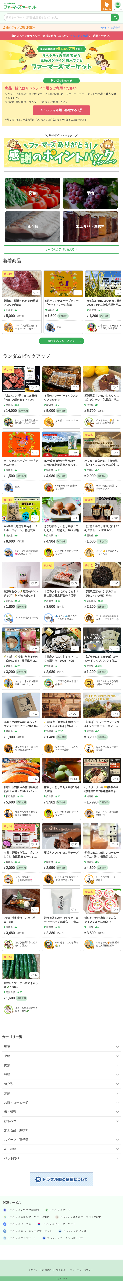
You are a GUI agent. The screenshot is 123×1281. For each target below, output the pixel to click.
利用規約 (46, 1270)
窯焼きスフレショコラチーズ (61, 867)
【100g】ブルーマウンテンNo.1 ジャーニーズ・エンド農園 (101, 740)
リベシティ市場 (78, 35)
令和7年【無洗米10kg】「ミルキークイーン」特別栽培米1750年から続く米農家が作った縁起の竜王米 (21, 547)
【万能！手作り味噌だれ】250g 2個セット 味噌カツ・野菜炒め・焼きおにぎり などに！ (101, 547)
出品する (107, 6)
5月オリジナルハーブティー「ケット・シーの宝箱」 (62, 317)
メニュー (118, 6)
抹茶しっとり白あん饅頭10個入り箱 (61, 804)
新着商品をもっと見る (61, 355)
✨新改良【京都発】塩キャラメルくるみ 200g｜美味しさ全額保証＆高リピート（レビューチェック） (61, 742)
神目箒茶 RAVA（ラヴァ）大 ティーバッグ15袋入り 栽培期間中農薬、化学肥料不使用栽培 (61, 938)
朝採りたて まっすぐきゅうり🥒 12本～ (21, 999)
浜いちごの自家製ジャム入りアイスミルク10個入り (101, 934)
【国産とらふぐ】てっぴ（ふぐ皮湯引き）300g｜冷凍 (61, 673)
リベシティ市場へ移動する (61, 110)
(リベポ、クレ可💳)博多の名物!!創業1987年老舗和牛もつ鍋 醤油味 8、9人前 (101, 806)
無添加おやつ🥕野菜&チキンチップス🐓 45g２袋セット (21, 608)
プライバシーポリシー (81, 1270)
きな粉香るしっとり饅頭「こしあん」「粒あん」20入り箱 (61, 543)
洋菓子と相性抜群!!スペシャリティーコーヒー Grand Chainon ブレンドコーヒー (21, 740)
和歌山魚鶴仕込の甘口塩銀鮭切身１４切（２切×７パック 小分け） (22, 806)
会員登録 (115, 27)
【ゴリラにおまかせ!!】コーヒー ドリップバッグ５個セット (101, 675)
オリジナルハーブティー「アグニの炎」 (21, 477)
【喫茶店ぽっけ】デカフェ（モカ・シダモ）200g (100, 608)
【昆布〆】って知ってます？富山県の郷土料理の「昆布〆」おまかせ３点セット (61, 610)
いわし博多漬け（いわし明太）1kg (19, 934)
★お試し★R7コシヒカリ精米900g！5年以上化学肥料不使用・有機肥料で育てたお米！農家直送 (104, 321)
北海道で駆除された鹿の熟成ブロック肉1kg (21, 317)
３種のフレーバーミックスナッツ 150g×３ (61, 412)
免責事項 (60, 1270)
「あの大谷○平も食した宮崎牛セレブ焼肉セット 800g (20, 412)
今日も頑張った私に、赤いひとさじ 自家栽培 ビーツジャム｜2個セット (21, 871)
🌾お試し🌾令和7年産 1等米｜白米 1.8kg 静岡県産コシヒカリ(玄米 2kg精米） (21, 675)
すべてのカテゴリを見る (60, 264)
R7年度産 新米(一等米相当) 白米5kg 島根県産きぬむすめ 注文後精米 (61, 479)
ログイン (104, 27)
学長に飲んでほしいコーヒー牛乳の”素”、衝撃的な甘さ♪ (101, 869)
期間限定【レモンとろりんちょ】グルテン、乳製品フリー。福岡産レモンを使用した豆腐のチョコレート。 (101, 416)
